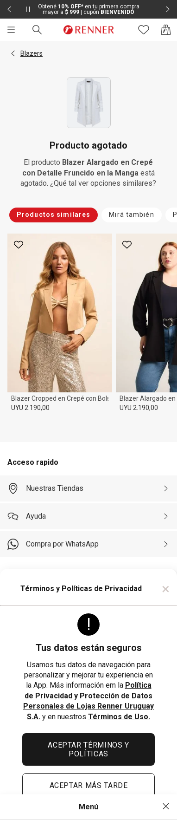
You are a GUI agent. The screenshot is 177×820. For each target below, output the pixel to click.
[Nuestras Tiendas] (88, 488)
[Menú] (11, 30)
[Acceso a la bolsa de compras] (166, 30)
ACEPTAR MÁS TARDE (89, 785)
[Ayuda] (88, 516)
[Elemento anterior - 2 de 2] (9, 9)
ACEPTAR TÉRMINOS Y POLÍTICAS (88, 749)
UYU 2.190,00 (30, 407)
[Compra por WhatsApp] (88, 544)
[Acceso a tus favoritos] (144, 30)
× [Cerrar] (166, 589)
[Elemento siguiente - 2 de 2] (167, 9)
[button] (13, 53)
